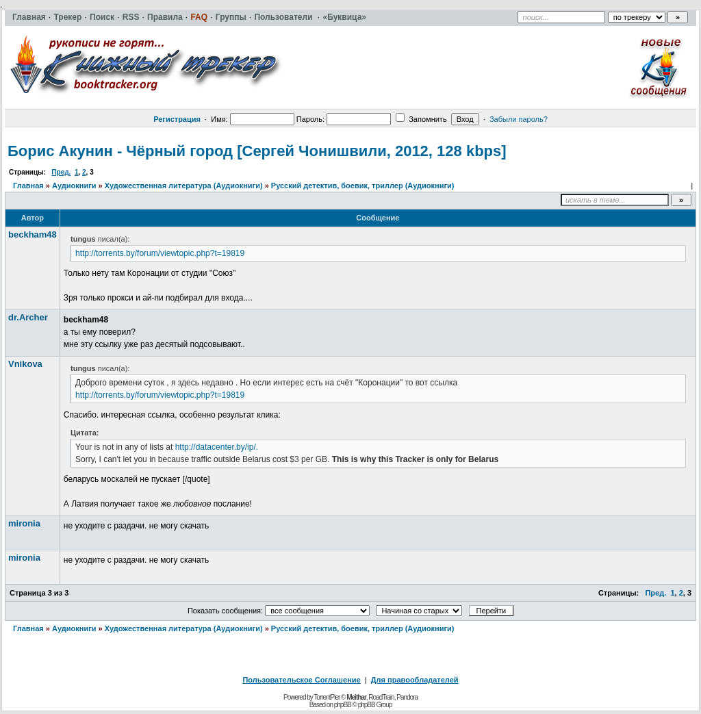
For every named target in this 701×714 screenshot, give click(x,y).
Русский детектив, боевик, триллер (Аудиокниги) (363, 185)
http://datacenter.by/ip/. (216, 447)
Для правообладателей (415, 680)
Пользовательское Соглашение (301, 680)
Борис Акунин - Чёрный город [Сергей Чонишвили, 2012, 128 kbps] (257, 151)
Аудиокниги (74, 185)
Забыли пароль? (518, 119)
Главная (28, 185)
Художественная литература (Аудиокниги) (184, 185)
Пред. (61, 172)
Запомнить (421, 119)
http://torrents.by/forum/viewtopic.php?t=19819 (159, 253)
